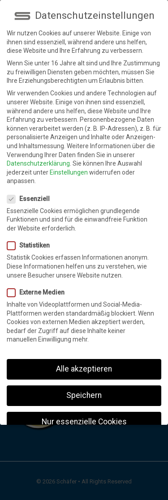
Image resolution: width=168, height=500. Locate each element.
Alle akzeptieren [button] (84, 360)
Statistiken (31, 237)
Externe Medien (38, 284)
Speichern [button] (84, 386)
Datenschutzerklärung (38, 154)
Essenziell (31, 190)
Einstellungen (69, 163)
